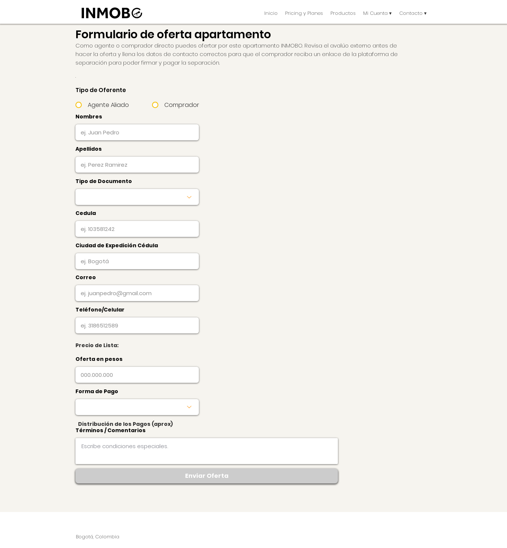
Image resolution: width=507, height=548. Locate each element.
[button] (343, 13)
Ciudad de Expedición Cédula (116, 245)
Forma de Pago (96, 391)
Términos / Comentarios (110, 430)
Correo (85, 277)
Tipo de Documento (103, 181)
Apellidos (88, 148)
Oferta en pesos (99, 359)
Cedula (85, 213)
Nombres (88, 116)
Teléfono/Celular (100, 309)
